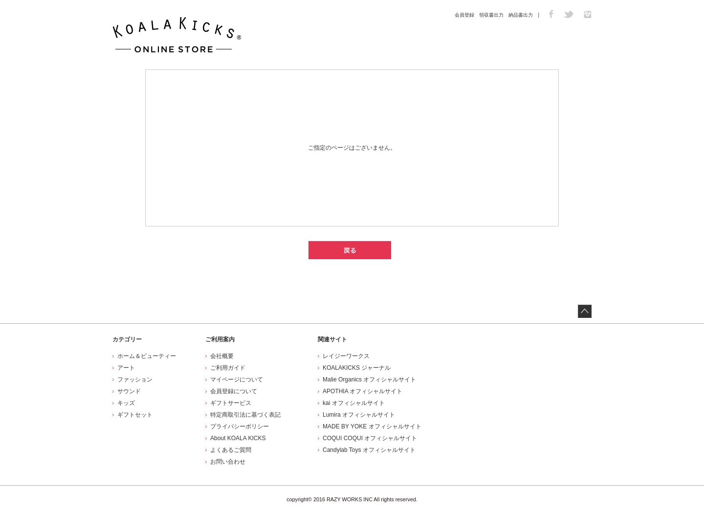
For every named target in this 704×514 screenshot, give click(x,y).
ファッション (135, 379)
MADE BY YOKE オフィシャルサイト (372, 426)
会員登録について (233, 391)
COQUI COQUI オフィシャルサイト (370, 438)
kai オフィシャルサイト (354, 403)
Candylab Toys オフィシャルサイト (369, 450)
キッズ (126, 403)
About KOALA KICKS (237, 438)
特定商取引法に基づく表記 (245, 414)
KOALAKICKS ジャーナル (357, 367)
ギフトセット (135, 414)
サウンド (129, 391)
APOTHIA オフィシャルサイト (362, 391)
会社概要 (222, 356)
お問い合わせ (227, 461)
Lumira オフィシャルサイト (359, 414)
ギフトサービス (230, 403)
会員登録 (464, 15)
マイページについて (236, 379)
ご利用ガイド (227, 367)
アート (126, 367)
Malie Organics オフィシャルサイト (369, 379)
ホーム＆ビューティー (146, 356)
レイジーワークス (346, 356)
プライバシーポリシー (239, 426)
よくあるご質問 (230, 450)
